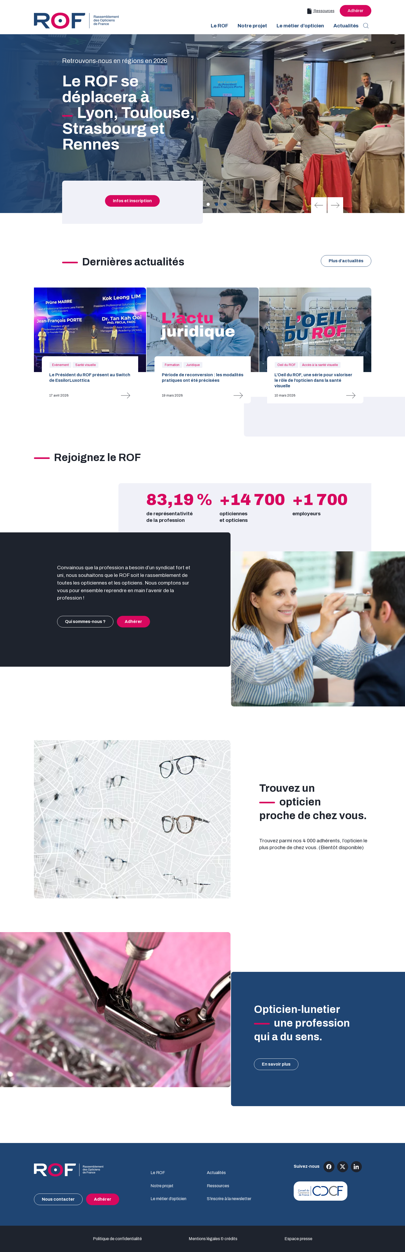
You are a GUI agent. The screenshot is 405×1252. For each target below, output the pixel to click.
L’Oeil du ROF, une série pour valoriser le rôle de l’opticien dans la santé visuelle (313, 380)
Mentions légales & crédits (213, 1238)
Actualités (216, 1172)
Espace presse (298, 1238)
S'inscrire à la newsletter (229, 1198)
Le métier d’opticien (168, 1198)
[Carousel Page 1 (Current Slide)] (208, 204)
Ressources (320, 11)
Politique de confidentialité (117, 1238)
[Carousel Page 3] (225, 204)
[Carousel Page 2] (216, 204)
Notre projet (162, 1186)
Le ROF (158, 1172)
